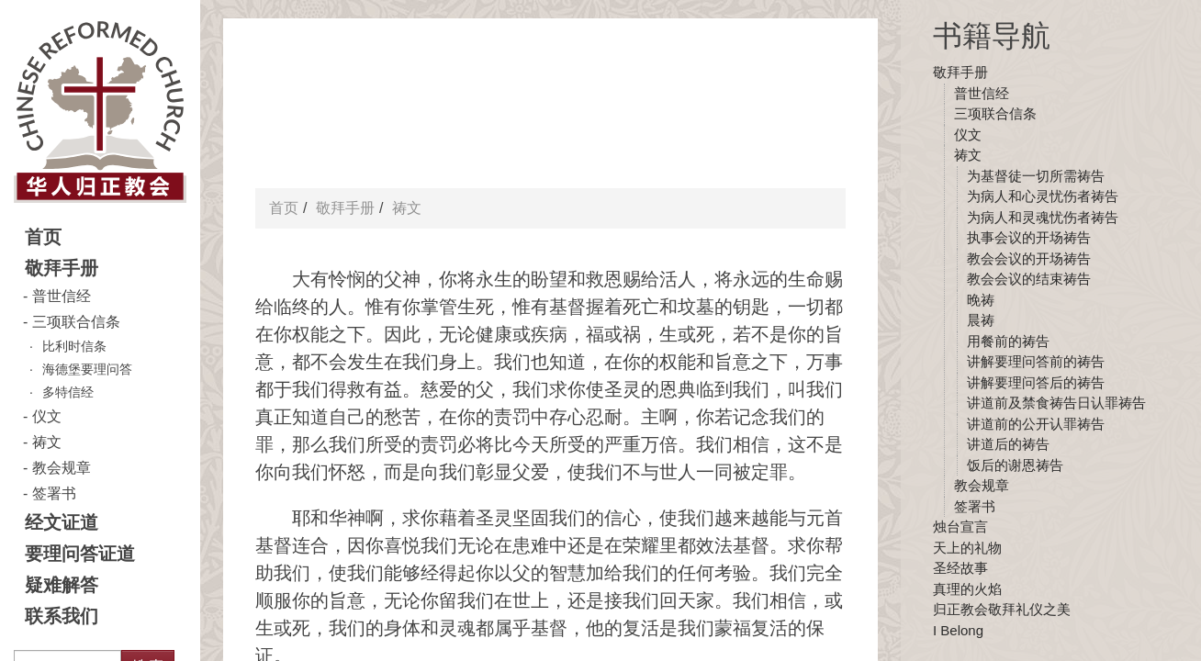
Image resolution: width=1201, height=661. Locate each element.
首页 (43, 237)
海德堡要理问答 (87, 369)
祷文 (47, 442)
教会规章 (61, 468)
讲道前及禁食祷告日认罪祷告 (1056, 402)
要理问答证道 (80, 553)
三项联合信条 (76, 322)
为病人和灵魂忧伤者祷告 (1042, 217)
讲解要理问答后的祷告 (1036, 382)
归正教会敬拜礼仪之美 (1002, 609)
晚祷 (980, 300)
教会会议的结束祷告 (1029, 278)
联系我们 (61, 616)
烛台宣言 (960, 526)
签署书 (54, 493)
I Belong (958, 630)
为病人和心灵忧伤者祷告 (1042, 196)
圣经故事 (960, 568)
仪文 (47, 416)
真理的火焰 (967, 589)
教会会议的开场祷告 (1029, 258)
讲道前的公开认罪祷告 (1036, 423)
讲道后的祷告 (1008, 444)
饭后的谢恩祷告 (1015, 465)
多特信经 (68, 392)
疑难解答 (61, 585)
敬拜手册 (61, 268)
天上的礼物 (967, 547)
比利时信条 (74, 346)
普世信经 (61, 296)
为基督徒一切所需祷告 (1036, 176)
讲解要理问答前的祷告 (1036, 361)
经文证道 (61, 522)
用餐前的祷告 (1008, 341)
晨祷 (980, 320)
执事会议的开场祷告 (1029, 237)
